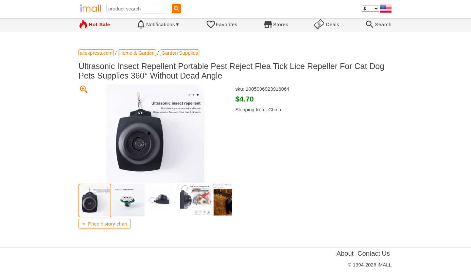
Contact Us (374, 253)
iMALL (384, 264)
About (345, 253)
